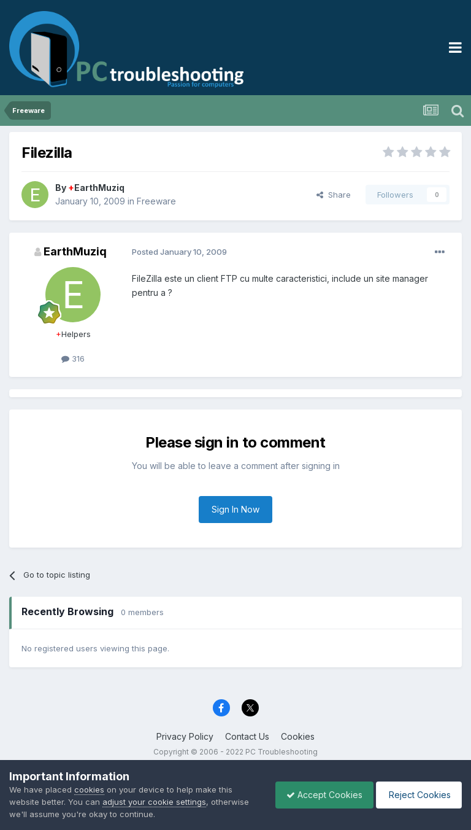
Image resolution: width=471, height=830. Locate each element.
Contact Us (247, 736)
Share (333, 195)
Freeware (156, 201)
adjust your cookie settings (154, 802)
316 (73, 358)
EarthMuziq (96, 187)
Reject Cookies (417, 794)
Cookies (298, 736)
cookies (89, 789)
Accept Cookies (318, 794)
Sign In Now (235, 509)
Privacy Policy (184, 736)
